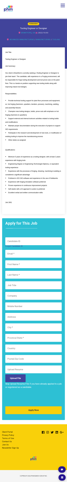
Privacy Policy (8, 435)
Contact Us (7, 441)
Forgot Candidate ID (14, 246)
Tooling (56, 39)
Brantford (26, 33)
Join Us (5, 445)
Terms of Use (8, 438)
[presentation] (25, 398)
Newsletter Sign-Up (10, 448)
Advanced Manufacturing (22, 39)
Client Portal (7, 432)
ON (34, 33)
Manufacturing (43, 39)
